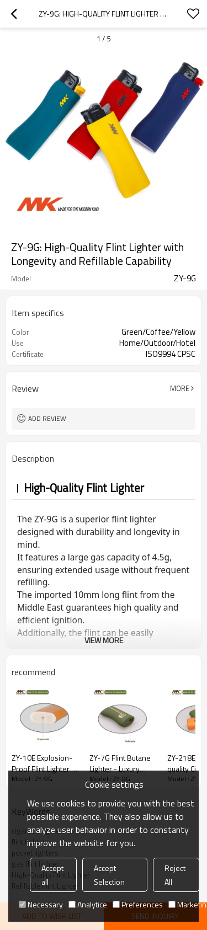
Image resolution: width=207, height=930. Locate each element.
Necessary (41, 904)
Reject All (174, 875)
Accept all (52, 875)
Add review (47, 418)
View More (103, 640)
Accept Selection (109, 875)
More (179, 388)
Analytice (87, 904)
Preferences (138, 904)
